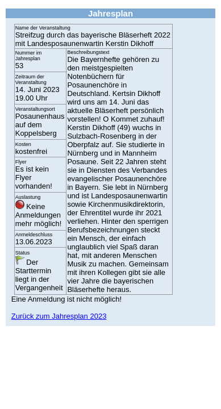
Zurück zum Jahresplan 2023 (59, 316)
